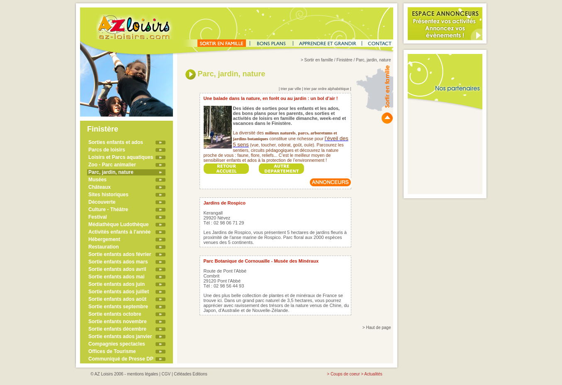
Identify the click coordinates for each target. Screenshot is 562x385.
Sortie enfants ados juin (116, 284)
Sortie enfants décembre (117, 329)
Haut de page (378, 327)
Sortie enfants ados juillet (118, 292)
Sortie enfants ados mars (118, 262)
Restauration (103, 247)
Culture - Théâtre (108, 209)
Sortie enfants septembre (118, 306)
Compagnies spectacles (116, 344)
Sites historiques (108, 194)
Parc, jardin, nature (111, 172)
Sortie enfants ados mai (116, 277)
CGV (165, 374)
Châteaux (99, 187)
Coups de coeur (345, 374)
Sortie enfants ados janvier (120, 336)
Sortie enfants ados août (117, 299)
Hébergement (104, 239)
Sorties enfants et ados (115, 142)
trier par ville (291, 89)
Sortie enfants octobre (114, 314)
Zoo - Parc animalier (112, 165)
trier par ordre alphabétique (326, 89)
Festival (97, 217)
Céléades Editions (190, 374)
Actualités (373, 374)
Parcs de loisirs (106, 150)
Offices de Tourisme (112, 351)
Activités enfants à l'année (119, 232)
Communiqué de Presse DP (120, 359)
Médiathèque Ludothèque (118, 224)
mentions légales (142, 374)
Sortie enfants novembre (117, 321)
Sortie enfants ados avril (117, 269)
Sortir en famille (318, 60)
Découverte (101, 202)
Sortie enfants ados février (119, 254)
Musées (97, 180)
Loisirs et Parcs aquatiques (120, 157)
